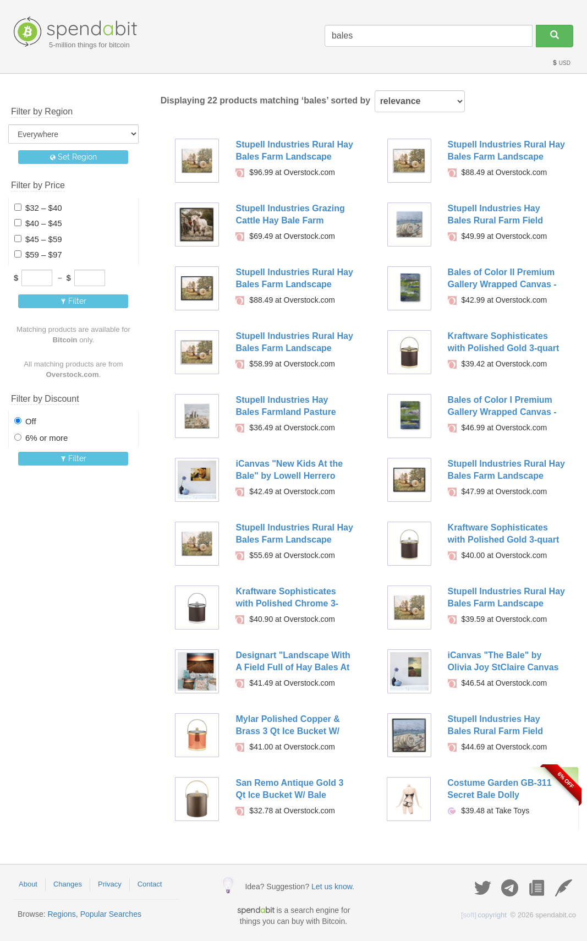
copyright (484, 915)
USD (561, 63)
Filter (73, 301)
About (28, 884)
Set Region (73, 156)
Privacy (110, 884)
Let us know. (332, 886)
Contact (150, 884)
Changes (67, 884)
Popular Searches (110, 914)
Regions (61, 914)
